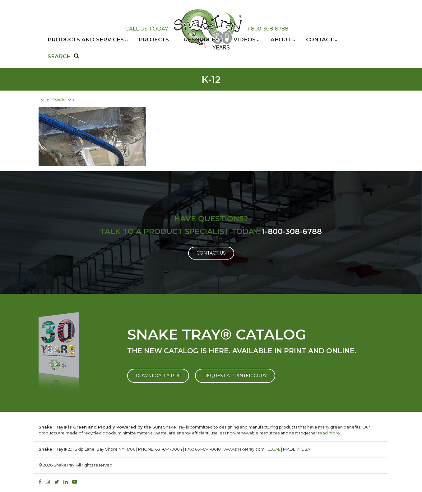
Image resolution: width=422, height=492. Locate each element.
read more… (330, 432)
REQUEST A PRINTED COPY (235, 375)
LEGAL (273, 449)
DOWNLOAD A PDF (158, 375)
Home (44, 99)
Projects (58, 99)
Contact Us (211, 253)
